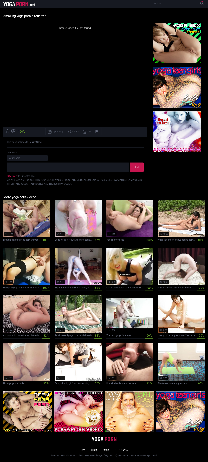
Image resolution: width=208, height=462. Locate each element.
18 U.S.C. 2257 (121, 450)
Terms (94, 450)
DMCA (106, 450)
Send (137, 167)
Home (83, 450)
